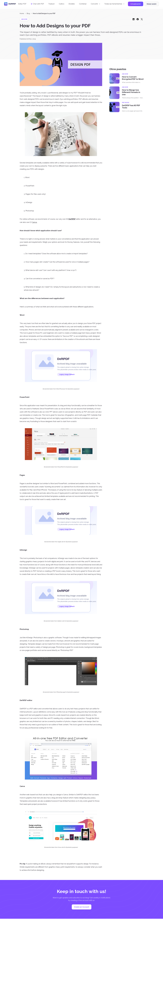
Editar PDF (22, 4)
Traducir (51, 4)
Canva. (34, 222)
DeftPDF (72, 219)
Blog (28, 13)
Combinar (83, 4)
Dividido (72, 4)
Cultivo (61, 4)
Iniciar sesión (151, 4)
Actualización (135, 4)
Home (22, 13)
